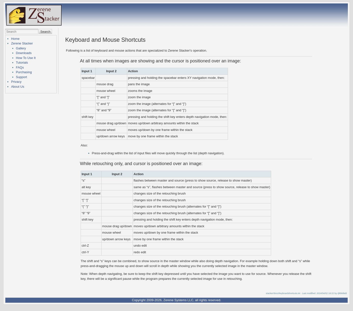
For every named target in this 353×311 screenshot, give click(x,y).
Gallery (21, 48)
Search (45, 31)
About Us (17, 86)
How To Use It (26, 58)
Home (15, 39)
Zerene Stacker (22, 43)
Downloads (24, 53)
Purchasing (24, 72)
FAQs (20, 67)
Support (21, 77)
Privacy (16, 82)
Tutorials (22, 62)
